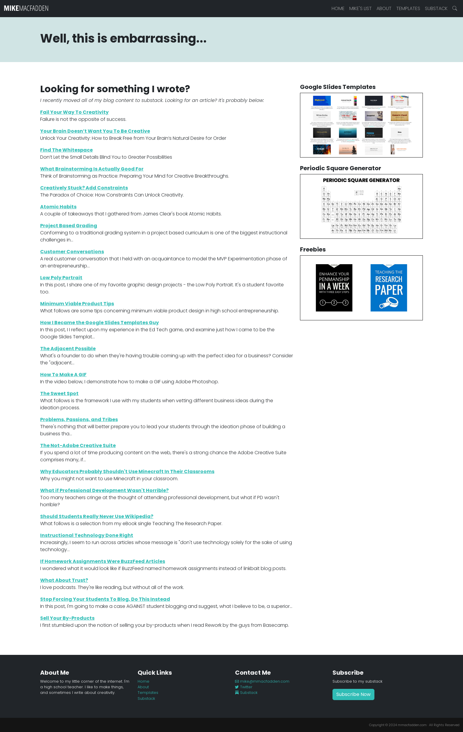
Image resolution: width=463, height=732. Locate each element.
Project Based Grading (68, 225)
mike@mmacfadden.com (262, 681)
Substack (436, 8)
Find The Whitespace (66, 150)
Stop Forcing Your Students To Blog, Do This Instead (105, 599)
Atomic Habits (58, 206)
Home (338, 8)
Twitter (243, 686)
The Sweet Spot (59, 393)
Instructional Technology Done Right (86, 535)
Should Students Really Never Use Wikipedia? (96, 516)
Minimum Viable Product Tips (77, 303)
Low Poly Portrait (61, 277)
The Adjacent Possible (68, 348)
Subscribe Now (353, 694)
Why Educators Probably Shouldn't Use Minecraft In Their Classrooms (127, 471)
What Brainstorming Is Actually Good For (92, 168)
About (384, 8)
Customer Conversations (72, 251)
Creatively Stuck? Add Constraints (84, 187)
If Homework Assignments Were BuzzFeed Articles (102, 561)
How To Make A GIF (63, 374)
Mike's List (360, 8)
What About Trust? (64, 580)
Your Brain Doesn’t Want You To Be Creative (95, 131)
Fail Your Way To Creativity (74, 112)
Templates (408, 8)
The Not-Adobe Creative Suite (78, 445)
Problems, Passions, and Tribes (79, 419)
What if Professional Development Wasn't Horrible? (104, 490)
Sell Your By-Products (67, 618)
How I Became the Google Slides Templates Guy (99, 322)
